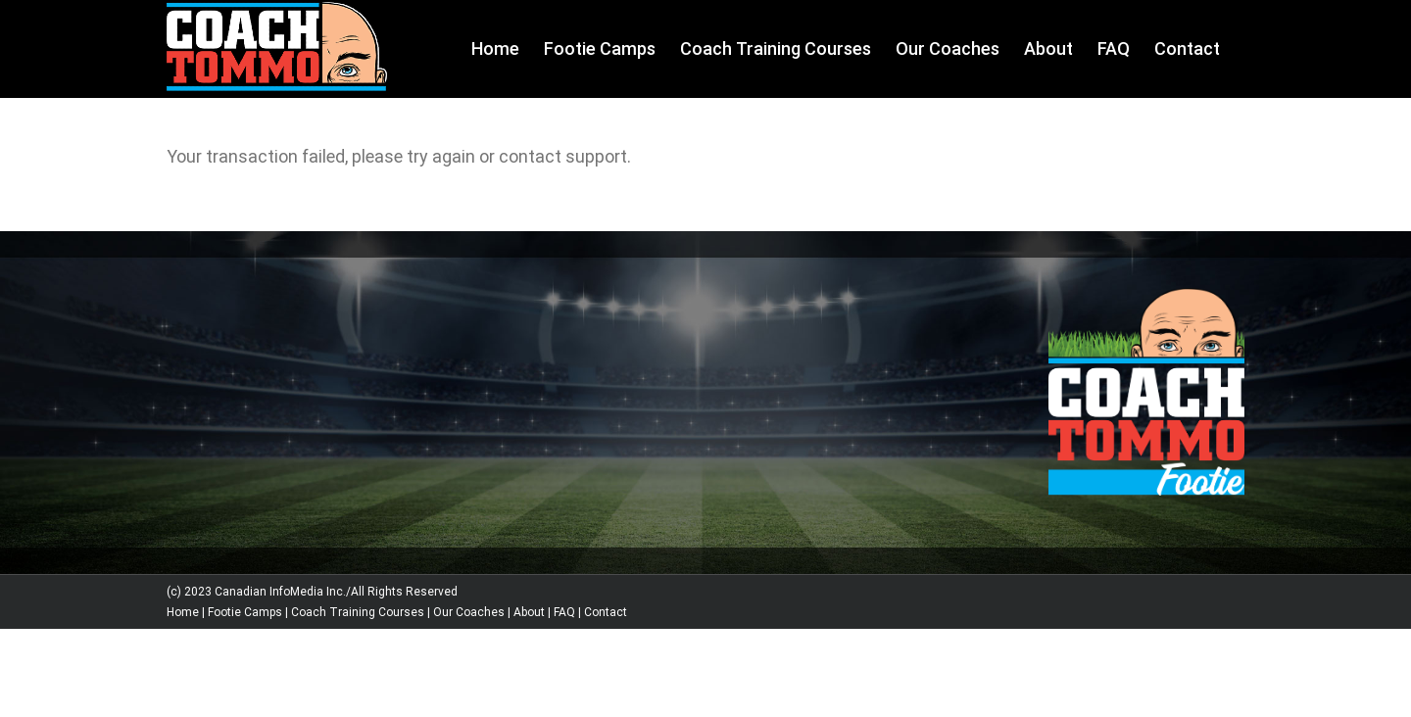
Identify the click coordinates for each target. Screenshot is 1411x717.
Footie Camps (245, 612)
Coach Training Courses (357, 612)
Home (183, 612)
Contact (605, 612)
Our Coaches (469, 612)
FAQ (564, 612)
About (529, 612)
